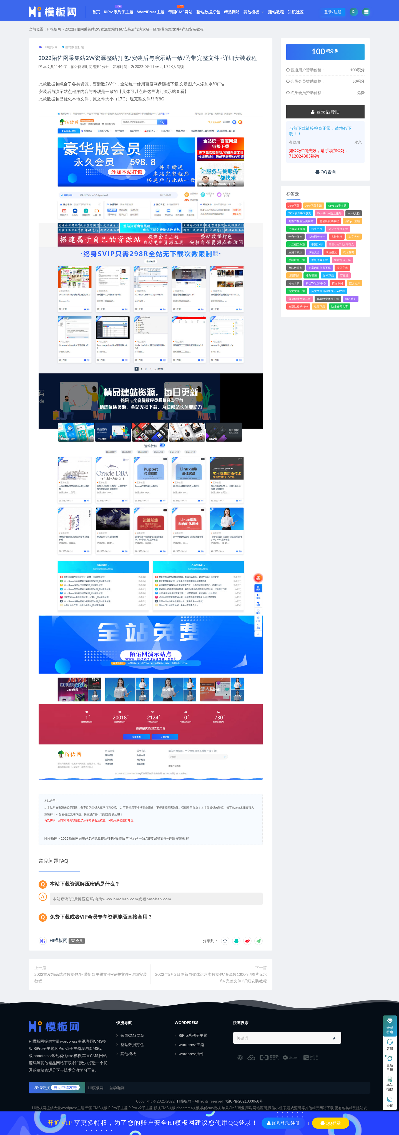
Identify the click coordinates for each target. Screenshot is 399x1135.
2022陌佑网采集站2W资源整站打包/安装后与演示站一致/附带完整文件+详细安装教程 (134, 32)
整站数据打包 (208, 11)
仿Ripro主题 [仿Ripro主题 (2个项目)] (352, 224)
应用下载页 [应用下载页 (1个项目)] (295, 255)
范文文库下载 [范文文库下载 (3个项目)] (296, 293)
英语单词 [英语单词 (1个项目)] (337, 286)
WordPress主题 (150, 11)
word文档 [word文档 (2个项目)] (354, 216)
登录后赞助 (325, 114)
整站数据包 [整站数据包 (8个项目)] (295, 270)
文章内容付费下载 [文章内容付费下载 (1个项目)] (319, 270)
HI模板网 (48, 50)
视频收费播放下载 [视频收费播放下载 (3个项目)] (328, 301)
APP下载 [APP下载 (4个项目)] (293, 208)
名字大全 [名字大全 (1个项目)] (354, 239)
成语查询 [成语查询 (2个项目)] (348, 255)
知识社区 (295, 11)
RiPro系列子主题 (118, 8)
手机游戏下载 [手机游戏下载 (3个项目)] (319, 262)
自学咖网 (117, 1099)
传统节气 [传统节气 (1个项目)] (316, 231)
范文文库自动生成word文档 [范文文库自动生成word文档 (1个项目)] (328, 293)
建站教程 (276, 11)
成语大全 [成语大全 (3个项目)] (314, 255)
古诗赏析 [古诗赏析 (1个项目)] (336, 239)
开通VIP (59, 1122)
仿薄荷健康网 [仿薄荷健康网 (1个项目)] (296, 231)
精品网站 (232, 11)
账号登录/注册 (283, 1123)
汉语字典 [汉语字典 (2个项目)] (342, 270)
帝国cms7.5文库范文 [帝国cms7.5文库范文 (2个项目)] (341, 247)
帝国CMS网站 (180, 8)
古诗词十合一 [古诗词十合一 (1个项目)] (316, 239)
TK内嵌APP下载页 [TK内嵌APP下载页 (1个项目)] (299, 216)
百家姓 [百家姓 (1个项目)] (344, 278)
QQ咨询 (325, 174)
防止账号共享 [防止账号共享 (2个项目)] (339, 309)
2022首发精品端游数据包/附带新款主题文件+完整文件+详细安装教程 (90, 989)
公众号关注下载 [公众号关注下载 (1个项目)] (338, 231)
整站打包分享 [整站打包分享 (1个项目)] (342, 262)
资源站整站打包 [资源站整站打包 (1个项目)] (298, 309)
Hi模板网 (54, 32)
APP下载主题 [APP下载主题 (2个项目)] (313, 208)
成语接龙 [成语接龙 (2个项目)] (331, 255)
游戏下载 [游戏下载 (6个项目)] (328, 278)
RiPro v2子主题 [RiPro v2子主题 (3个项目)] (337, 208)
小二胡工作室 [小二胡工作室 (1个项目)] (296, 247)
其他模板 (251, 11)
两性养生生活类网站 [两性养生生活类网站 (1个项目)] (300, 224)
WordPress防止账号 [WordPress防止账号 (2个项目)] (329, 216)
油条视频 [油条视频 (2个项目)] (311, 278)
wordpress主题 (191, 1056)
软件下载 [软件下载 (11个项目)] (319, 309)
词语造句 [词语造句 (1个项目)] (350, 301)
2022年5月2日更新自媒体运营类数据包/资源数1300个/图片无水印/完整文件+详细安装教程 (211, 989)
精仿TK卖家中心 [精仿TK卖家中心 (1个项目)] (316, 286)
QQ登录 (330, 1123)
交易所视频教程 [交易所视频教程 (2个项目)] (329, 224)
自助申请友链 (65, 1099)
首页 (96, 11)
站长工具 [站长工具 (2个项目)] (294, 286)
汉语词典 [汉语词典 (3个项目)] (294, 278)
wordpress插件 (191, 1065)
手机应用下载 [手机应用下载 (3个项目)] (296, 262)
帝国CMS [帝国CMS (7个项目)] (317, 247)
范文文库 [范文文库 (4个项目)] (354, 286)
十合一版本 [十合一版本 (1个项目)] (295, 239)
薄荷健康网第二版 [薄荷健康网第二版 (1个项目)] (299, 301)
